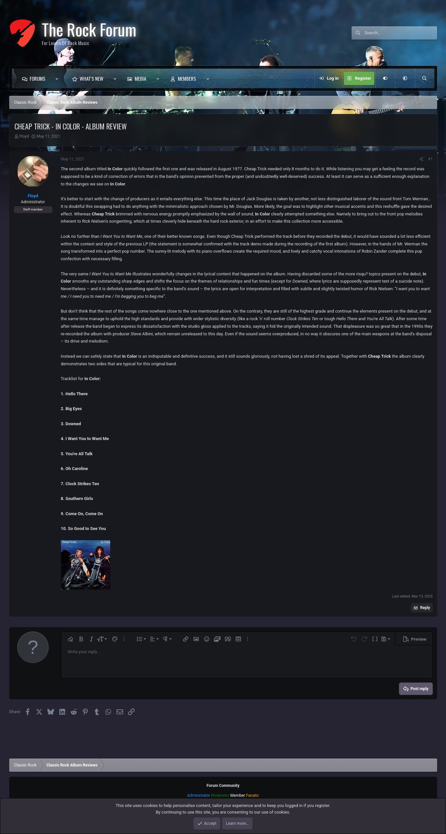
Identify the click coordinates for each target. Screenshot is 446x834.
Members (187, 78)
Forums (37, 78)
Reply (425, 607)
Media (140, 78)
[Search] (401, 33)
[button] (59, 78)
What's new (91, 78)
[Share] (421, 159)
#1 (430, 159)
